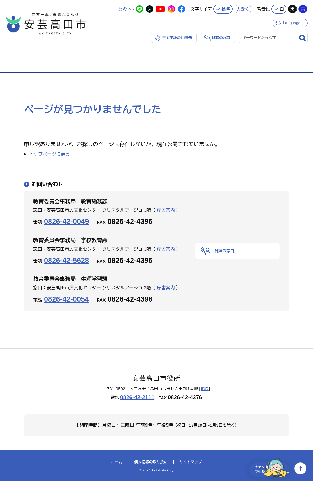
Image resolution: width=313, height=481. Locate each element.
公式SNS (126, 8)
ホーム (116, 462)
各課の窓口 (220, 37)
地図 (205, 388)
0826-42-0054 (66, 299)
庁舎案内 (166, 210)
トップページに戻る (49, 153)
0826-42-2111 (137, 397)
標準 (225, 8)
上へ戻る (300, 468)
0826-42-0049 (66, 221)
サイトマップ (191, 462)
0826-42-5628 (66, 260)
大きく (242, 8)
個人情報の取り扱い (151, 462)
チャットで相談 (268, 468)
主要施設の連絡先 (174, 37)
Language (292, 22)
